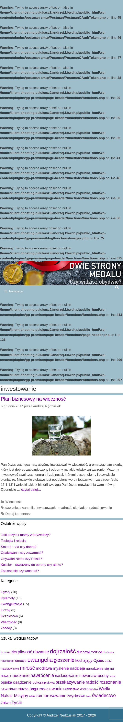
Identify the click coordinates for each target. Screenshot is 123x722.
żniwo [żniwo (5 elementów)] (6, 703)
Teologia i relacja (13, 541)
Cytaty (5, 592)
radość (94, 508)
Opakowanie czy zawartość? (22, 553)
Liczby (5, 610)
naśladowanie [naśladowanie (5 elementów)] (66, 675)
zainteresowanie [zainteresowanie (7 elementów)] (51, 695)
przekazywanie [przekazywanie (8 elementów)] (70, 682)
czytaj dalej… (31, 489)
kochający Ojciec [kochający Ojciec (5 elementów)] (89, 660)
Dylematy (8, 598)
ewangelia (27, 508)
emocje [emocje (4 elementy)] (21, 661)
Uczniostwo (9, 616)
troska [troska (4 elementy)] (43, 689)
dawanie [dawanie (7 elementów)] (41, 651)
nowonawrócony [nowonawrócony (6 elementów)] (94, 675)
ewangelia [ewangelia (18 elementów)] (40, 660)
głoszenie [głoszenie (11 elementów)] (64, 660)
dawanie (11, 508)
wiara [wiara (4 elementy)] (84, 689)
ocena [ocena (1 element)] (112, 676)
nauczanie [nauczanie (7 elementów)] (20, 675)
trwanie (106, 508)
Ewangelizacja (11, 604)
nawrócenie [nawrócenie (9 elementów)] (42, 675)
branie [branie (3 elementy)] (5, 652)
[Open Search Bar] (117, 287)
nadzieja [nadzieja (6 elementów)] (77, 668)
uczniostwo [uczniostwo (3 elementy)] (71, 689)
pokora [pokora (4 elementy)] (37, 682)
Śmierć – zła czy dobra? (18, 547)
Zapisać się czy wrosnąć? (20, 571)
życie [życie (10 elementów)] (16, 702)
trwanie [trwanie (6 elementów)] (55, 688)
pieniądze (80, 508)
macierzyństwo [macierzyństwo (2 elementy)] (10, 668)
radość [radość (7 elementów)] (92, 682)
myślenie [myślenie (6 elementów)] (61, 668)
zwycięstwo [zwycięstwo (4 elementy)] (76, 696)
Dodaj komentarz (18, 514)
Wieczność (13, 502)
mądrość (65, 508)
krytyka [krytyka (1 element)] (108, 661)
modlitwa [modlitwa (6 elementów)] (44, 668)
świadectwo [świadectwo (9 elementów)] (104, 695)
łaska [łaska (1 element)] (88, 696)
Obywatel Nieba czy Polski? (21, 559)
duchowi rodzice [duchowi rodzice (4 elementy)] (89, 652)
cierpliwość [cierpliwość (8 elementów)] (21, 651)
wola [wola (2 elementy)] (32, 696)
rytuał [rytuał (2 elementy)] (4, 689)
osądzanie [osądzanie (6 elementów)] (22, 682)
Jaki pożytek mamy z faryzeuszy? (25, 535)
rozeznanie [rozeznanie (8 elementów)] (110, 682)
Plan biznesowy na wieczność (33, 399)
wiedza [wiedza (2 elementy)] (93, 689)
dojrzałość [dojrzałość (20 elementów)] (63, 651)
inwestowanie (47, 508)
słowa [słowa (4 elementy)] (12, 689)
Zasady (6, 628)
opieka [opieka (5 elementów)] (6, 682)
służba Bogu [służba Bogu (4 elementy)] (28, 689)
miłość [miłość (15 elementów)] (27, 668)
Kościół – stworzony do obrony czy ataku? (32, 565)
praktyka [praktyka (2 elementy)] (49, 682)
